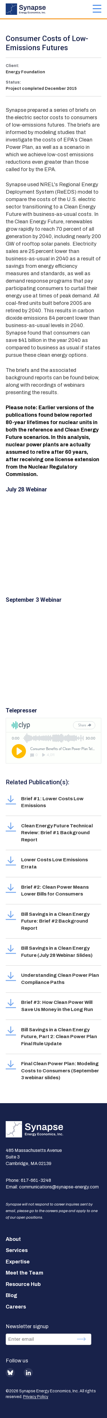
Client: (12, 66)
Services (17, 1250)
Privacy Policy (35, 1397)
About (13, 1239)
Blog (11, 1295)
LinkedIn (28, 1372)
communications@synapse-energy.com (59, 1186)
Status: (13, 82)
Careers (16, 1307)
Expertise (18, 1262)
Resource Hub (23, 1284)
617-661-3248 (36, 1180)
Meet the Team (24, 1273)
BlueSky (10, 1372)
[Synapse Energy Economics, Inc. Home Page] (49, 9)
